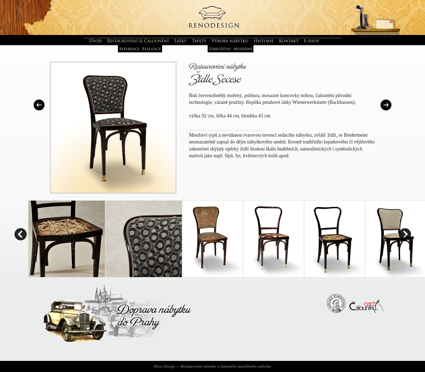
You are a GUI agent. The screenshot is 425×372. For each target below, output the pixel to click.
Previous (20, 235)
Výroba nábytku (230, 41)
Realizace (151, 49)
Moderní (243, 49)
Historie (263, 41)
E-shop (311, 41)
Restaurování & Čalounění (138, 41)
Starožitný (220, 49)
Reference (129, 49)
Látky (180, 41)
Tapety (199, 41)
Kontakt (288, 41)
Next (404, 235)
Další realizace (386, 105)
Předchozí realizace (39, 105)
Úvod (95, 41)
